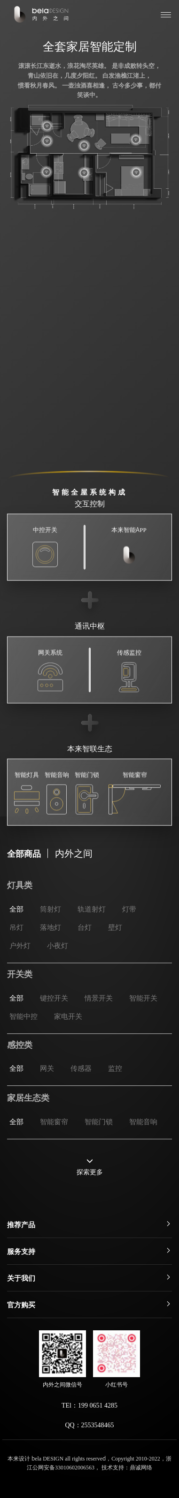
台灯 (85, 956)
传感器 (81, 1085)
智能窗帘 (54, 1138)
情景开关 (99, 1020)
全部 (16, 938)
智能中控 (23, 1039)
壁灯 (115, 956)
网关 (47, 1085)
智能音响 (143, 1138)
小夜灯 (57, 974)
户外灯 (20, 974)
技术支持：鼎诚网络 (126, 1467)
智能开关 (143, 1020)
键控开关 (54, 1020)
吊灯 (16, 956)
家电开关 (68, 1039)
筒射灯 (50, 938)
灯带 (129, 938)
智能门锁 (99, 1138)
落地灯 (50, 956)
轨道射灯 (92, 938)
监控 (115, 1085)
